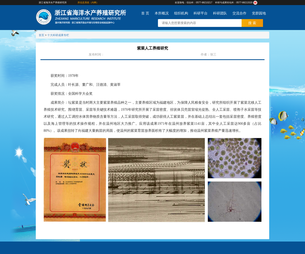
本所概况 (162, 13)
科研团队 (220, 13)
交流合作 (239, 13)
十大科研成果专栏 (58, 35)
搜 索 (252, 23)
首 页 (145, 13)
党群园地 (259, 13)
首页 (41, 35)
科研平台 (201, 13)
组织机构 (181, 13)
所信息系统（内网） (88, 2)
